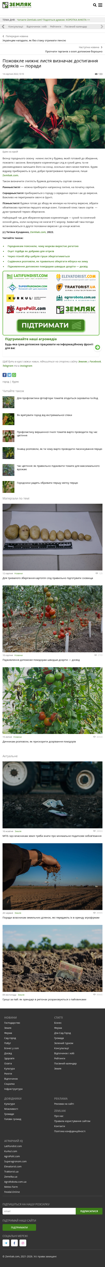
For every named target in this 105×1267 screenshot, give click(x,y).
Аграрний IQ (13, 1141)
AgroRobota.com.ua (15, 1181)
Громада (59, 1038)
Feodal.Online (12, 1191)
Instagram (26, 365)
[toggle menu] (100, 5)
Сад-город (10, 1038)
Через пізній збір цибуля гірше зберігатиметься (39, 256)
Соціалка (9, 1083)
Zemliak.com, (38, 232)
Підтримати (19, 1227)
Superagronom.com (15, 1161)
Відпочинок (11, 1078)
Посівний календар (76, 26)
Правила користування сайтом (72, 1121)
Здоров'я (9, 1058)
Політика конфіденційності (70, 1131)
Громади (9, 1114)
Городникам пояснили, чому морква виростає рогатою (43, 246)
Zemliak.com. (11, 175)
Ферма (8, 1033)
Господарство (12, 1022)
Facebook (95, 361)
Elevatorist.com (13, 1166)
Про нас (59, 1116)
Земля (18, 831)
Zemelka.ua (10, 1176)
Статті (58, 1017)
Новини (18, 573)
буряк (15, 381)
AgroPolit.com (12, 1156)
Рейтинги (55, 26)
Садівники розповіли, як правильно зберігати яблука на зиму (48, 261)
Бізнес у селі (11, 1048)
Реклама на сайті (64, 1103)
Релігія (8, 1073)
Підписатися (89, 1211)
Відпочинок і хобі (37, 26)
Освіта (8, 1063)
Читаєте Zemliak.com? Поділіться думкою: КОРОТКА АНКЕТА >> (53, 19)
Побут (7, 1043)
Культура (9, 1068)
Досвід (8, 1053)
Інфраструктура (13, 1088)
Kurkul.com (10, 1151)
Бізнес (58, 1022)
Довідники (13, 1098)
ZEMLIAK (60, 1111)
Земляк (82, 361)
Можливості (11, 1108)
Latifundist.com (13, 1146)
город (6, 381)
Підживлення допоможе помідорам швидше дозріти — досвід (48, 266)
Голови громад (12, 1119)
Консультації (15, 26)
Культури (9, 1103)
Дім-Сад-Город (62, 1033)
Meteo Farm (11, 1186)
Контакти (59, 1126)
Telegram (8, 365)
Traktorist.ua (11, 1171)
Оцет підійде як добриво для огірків (31, 251)
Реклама (61, 1098)
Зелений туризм (63, 1043)
